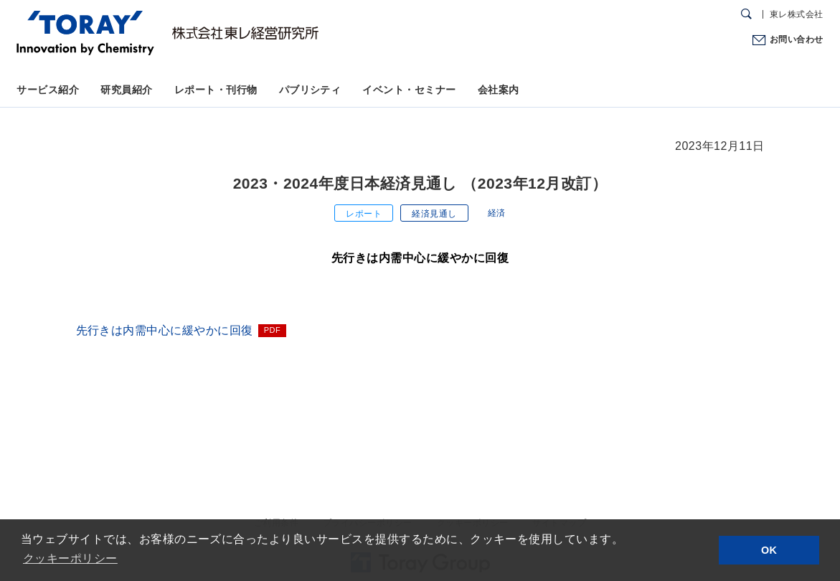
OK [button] (769, 550)
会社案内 (498, 89)
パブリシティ (310, 89)
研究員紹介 (126, 89)
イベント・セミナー (409, 89)
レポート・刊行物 (216, 89)
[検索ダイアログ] (746, 14)
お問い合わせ (797, 39)
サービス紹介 (47, 89)
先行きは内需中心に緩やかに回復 (164, 330)
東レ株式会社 (797, 14)
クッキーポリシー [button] (70, 558)
